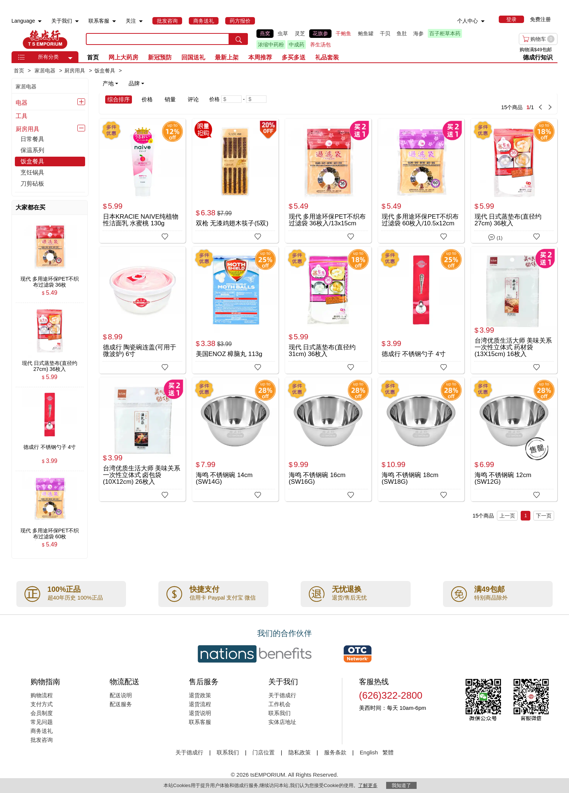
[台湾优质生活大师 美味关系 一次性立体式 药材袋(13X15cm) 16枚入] (514, 310)
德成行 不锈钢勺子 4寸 (414, 354)
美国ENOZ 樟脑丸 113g (229, 354)
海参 (418, 33)
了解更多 (368, 785)
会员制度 (41, 713)
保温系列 (32, 150)
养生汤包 (320, 45)
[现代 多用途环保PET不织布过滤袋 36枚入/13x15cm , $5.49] (50, 278)
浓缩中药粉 (271, 45)
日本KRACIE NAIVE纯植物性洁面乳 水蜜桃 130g (140, 220)
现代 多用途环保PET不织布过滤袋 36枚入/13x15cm (327, 220)
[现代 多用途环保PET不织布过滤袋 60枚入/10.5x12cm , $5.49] (50, 531)
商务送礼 (41, 731)
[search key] (158, 39)
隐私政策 (299, 752)
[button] (70, 58)
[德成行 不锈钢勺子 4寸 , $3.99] (50, 447)
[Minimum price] (231, 99)
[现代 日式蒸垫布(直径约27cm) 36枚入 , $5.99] (50, 363)
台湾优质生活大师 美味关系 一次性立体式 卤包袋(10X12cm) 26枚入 (142, 475)
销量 (170, 99)
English (369, 752)
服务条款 (335, 752)
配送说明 (121, 695)
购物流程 (41, 695)
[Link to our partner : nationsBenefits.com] (254, 654)
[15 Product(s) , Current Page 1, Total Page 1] (423, 103)
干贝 (385, 33)
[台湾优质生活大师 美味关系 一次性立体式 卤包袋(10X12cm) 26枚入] (142, 439)
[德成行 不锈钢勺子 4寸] (421, 308)
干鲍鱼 (343, 33)
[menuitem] (40, 21)
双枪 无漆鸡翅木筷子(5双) (232, 223)
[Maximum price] (256, 99)
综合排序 (118, 99)
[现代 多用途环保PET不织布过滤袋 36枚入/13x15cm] (328, 180)
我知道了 (401, 785)
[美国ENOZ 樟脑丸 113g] (235, 308)
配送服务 (121, 704)
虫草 (283, 33)
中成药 (296, 45)
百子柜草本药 (444, 33)
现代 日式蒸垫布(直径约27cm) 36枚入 (508, 220)
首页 (93, 57)
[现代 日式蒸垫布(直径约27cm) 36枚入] (514, 180)
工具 (22, 115)
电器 (22, 102)
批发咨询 (41, 740)
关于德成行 (282, 695)
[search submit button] (238, 39)
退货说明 (200, 713)
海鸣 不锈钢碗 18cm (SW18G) (410, 478)
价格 (147, 99)
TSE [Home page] (45, 39)
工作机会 (279, 704)
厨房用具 (27, 128)
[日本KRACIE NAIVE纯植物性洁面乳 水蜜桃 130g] (142, 180)
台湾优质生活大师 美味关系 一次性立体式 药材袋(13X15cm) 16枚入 (513, 347)
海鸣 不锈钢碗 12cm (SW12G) (503, 478)
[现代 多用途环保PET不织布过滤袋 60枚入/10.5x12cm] (421, 180)
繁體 (388, 752)
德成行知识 (538, 57)
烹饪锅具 (32, 172)
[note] (124, 83)
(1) (495, 237)
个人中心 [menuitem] (467, 21)
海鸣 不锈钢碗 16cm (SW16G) (317, 478)
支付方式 (41, 704)
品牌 (136, 83)
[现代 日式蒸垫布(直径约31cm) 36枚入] (328, 308)
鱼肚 (402, 33)
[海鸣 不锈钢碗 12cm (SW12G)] (514, 439)
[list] (355, 39)
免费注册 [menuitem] (540, 19)
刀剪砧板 (32, 183)
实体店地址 (282, 722)
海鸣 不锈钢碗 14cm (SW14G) (224, 478)
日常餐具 (32, 139)
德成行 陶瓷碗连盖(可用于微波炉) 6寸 (139, 351)
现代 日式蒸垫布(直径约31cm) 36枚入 (322, 351)
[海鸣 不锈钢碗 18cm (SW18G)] (421, 439)
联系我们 (279, 713)
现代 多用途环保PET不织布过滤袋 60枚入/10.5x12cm (420, 220)
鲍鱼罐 (366, 33)
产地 (110, 83)
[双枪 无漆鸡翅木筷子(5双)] (235, 180)
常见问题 (41, 722)
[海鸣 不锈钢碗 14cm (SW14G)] (235, 439)
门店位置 (263, 752)
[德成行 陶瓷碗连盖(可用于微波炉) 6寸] (142, 308)
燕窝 (265, 33)
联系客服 (200, 722)
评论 (193, 99)
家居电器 (26, 86)
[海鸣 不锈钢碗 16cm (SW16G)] (328, 439)
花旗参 (320, 33)
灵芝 (300, 33)
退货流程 (200, 704)
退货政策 (200, 695)
